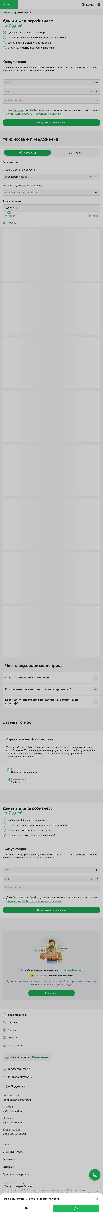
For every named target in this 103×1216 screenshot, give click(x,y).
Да (76, 1208)
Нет (27, 1208)
